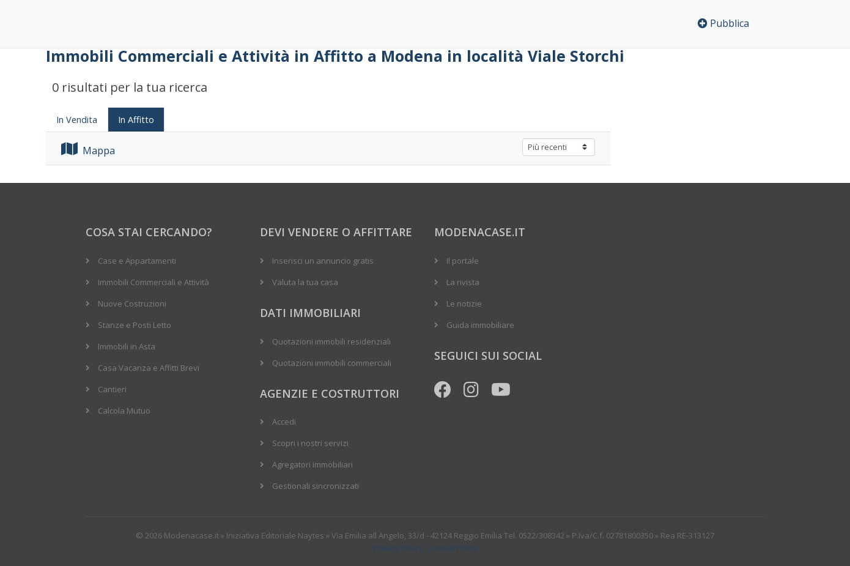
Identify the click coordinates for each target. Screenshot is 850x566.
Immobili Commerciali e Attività (153, 282)
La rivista (462, 282)
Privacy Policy (398, 547)
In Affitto (136, 119)
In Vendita (76, 119)
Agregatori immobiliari (312, 464)
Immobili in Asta (126, 346)
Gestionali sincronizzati (315, 485)
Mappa (88, 150)
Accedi (284, 421)
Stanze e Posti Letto (134, 324)
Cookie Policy (453, 547)
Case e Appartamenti (137, 260)
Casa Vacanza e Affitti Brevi (148, 367)
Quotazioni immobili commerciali (331, 362)
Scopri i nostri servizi (310, 443)
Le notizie (464, 303)
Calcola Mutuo (124, 410)
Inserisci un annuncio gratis (323, 260)
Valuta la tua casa (305, 282)
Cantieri (112, 389)
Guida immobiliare (480, 324)
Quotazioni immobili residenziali (331, 341)
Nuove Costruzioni (132, 303)
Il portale (462, 260)
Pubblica (723, 23)
